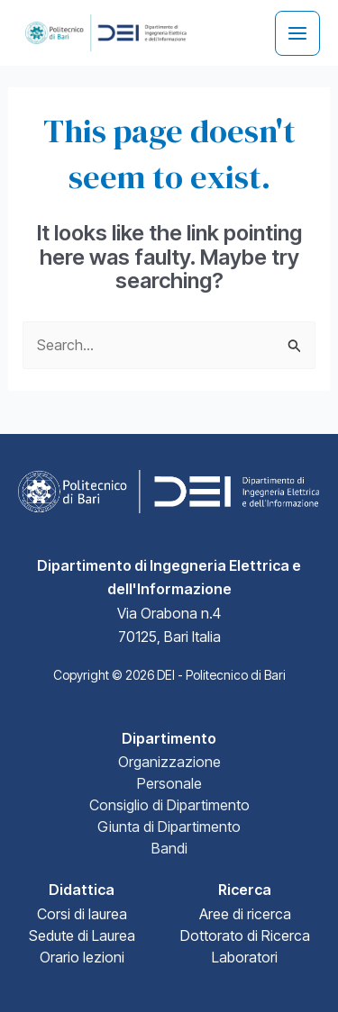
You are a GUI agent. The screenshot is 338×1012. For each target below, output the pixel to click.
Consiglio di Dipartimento (169, 805)
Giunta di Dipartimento (169, 827)
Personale (169, 783)
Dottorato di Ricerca (245, 935)
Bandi (169, 848)
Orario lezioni (82, 957)
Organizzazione (169, 762)
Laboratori (245, 957)
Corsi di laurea (82, 914)
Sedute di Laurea (82, 935)
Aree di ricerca (245, 914)
